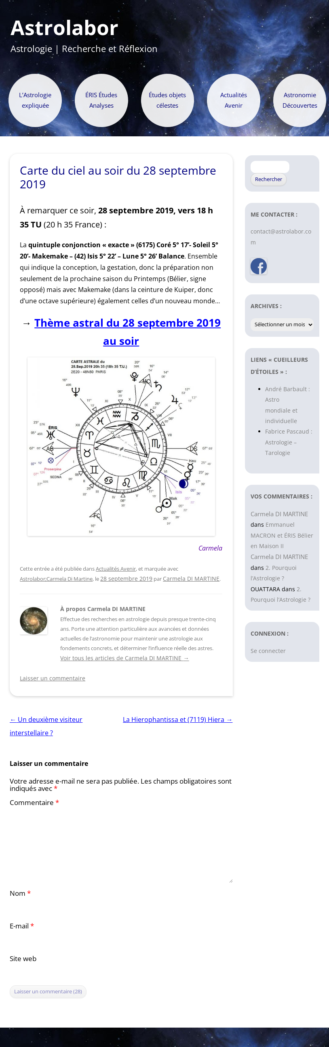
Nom (20, 893)
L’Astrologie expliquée (35, 100)
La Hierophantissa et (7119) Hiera (177, 719)
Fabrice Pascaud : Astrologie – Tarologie (288, 442)
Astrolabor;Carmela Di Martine (56, 578)
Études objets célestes (167, 100)
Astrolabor (64, 27)
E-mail (22, 925)
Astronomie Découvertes (300, 100)
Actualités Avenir (233, 100)
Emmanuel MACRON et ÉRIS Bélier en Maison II (282, 535)
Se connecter (268, 651)
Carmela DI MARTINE (191, 578)
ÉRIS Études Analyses (101, 100)
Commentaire (34, 802)
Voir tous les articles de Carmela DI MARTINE (124, 658)
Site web (23, 958)
